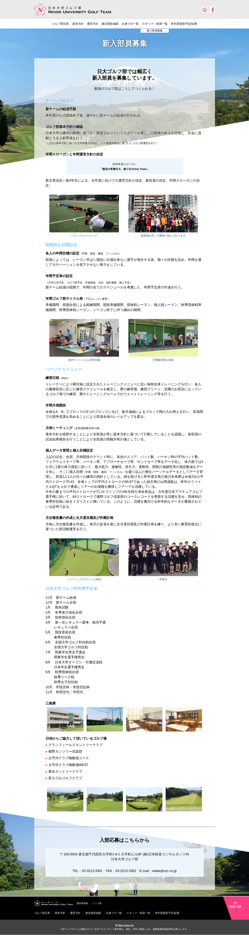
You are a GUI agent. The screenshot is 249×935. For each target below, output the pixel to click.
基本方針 (69, 24)
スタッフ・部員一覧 (160, 24)
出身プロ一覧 (131, 24)
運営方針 (86, 24)
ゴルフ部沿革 (48, 24)
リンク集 (99, 903)
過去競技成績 (107, 24)
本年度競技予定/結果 (195, 24)
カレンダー (97, 299)
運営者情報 (83, 903)
